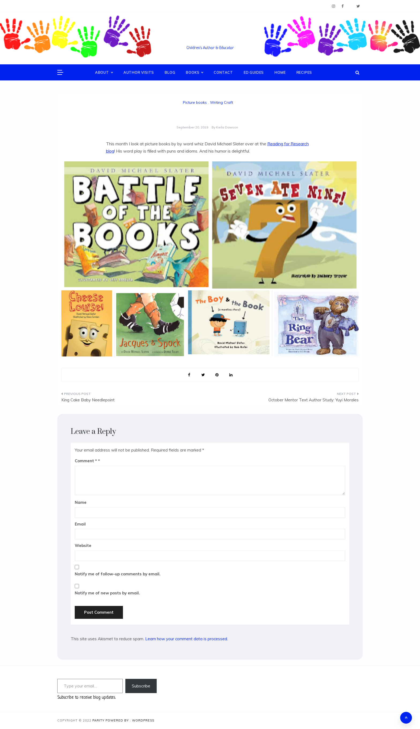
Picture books (195, 102)
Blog (170, 72)
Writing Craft (221, 102)
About (104, 72)
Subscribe (141, 686)
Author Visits (138, 72)
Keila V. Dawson (210, 40)
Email (80, 524)
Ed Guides (254, 72)
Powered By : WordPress (130, 720)
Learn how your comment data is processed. (186, 638)
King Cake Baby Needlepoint (88, 399)
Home (280, 72)
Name (81, 502)
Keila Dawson (227, 127)
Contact (223, 72)
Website (83, 545)
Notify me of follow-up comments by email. (117, 573)
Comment (86, 460)
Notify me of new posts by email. (107, 592)
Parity (99, 720)
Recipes (304, 72)
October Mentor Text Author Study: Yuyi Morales (313, 399)
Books (194, 72)
